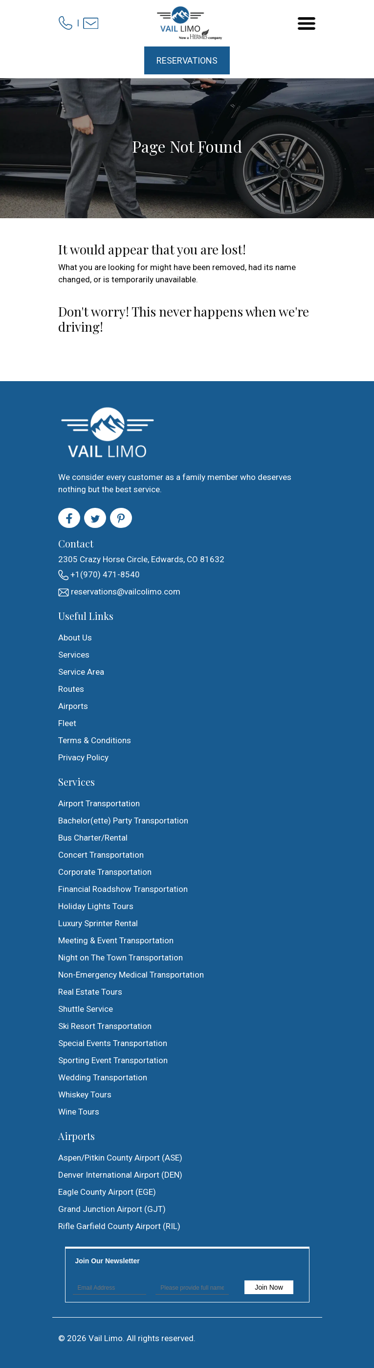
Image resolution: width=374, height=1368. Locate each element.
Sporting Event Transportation (113, 1060)
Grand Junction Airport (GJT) (112, 1209)
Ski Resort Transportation (105, 1026)
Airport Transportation (99, 803)
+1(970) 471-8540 (99, 575)
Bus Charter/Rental (93, 838)
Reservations (187, 60)
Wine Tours (78, 1112)
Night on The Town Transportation (120, 957)
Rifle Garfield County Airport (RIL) (119, 1226)
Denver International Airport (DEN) (120, 1175)
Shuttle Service (85, 1009)
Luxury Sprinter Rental (98, 923)
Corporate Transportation (105, 872)
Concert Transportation (101, 855)
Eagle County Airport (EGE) (107, 1192)
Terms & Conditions (94, 740)
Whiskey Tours (84, 1094)
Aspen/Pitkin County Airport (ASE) (120, 1158)
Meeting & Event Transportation (116, 940)
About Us (75, 637)
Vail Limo (105, 1338)
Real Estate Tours (90, 992)
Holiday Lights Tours (95, 906)
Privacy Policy (83, 757)
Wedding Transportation (102, 1077)
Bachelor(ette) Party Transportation (123, 820)
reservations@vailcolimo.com (119, 591)
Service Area (81, 672)
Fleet (67, 723)
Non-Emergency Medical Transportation (131, 975)
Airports (73, 706)
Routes (71, 689)
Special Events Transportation (112, 1043)
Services (73, 655)
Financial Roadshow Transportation (123, 889)
